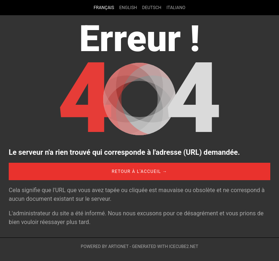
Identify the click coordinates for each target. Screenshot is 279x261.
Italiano (175, 7)
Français (104, 7)
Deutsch (151, 7)
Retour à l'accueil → (139, 171)
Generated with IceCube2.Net (165, 246)
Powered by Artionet (105, 246)
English (128, 7)
